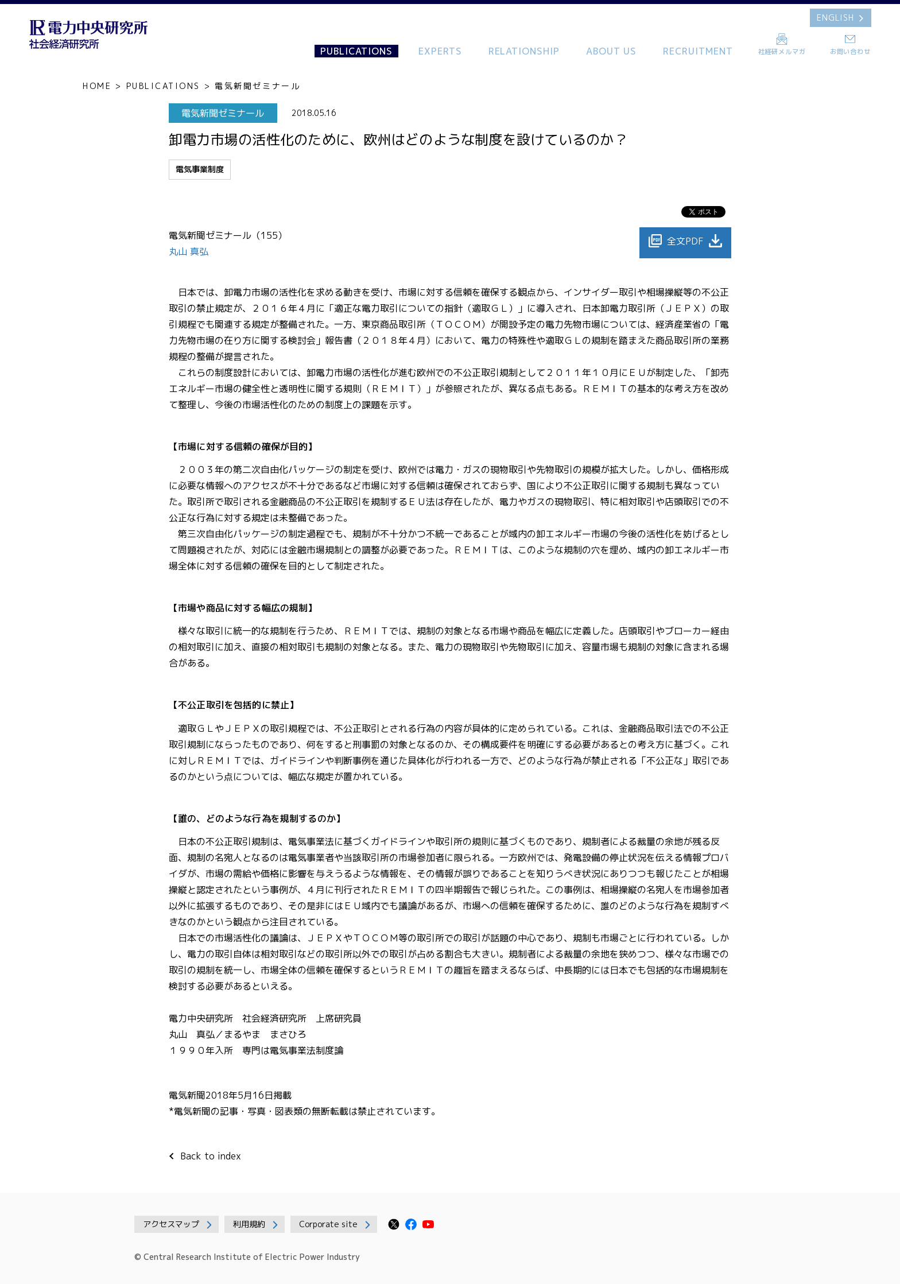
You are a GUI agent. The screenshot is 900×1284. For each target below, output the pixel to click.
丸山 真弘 (190, 251)
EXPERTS (440, 51)
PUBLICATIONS (356, 51)
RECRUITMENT (698, 51)
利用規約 (249, 1224)
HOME (97, 85)
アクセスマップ (171, 1224)
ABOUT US (611, 51)
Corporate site (328, 1224)
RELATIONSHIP (524, 51)
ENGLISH (835, 17)
